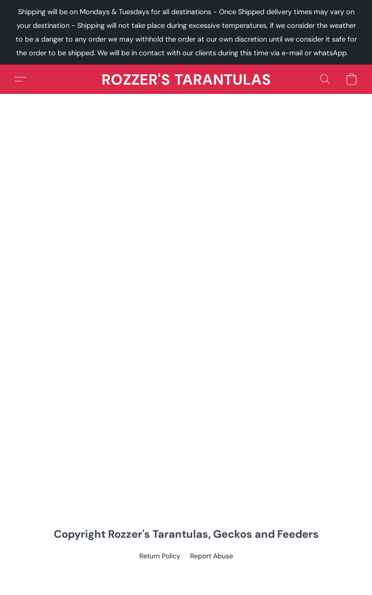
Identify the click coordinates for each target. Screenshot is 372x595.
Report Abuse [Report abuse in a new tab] (211, 555)
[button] (186, 79)
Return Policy (159, 555)
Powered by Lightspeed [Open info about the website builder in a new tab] (186, 573)
